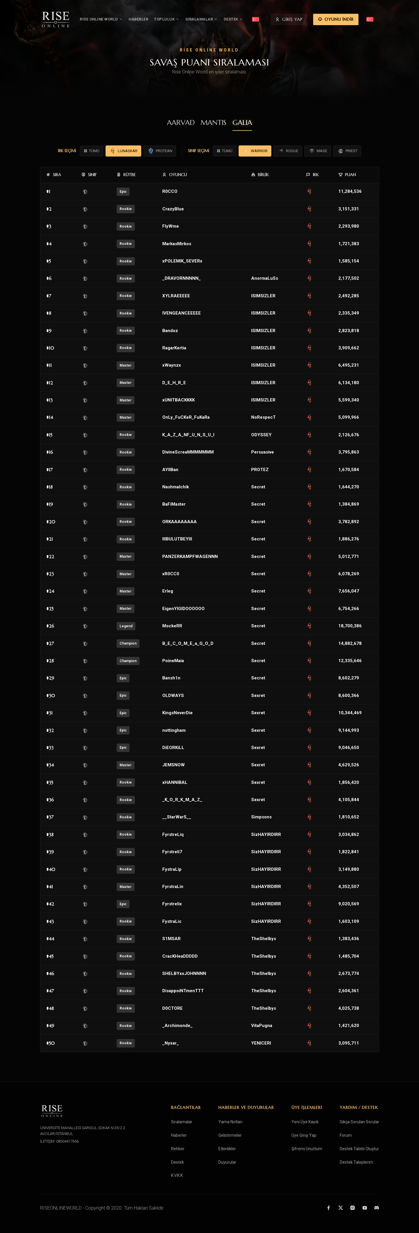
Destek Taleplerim (356, 1162)
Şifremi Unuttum (307, 1148)
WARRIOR (255, 150)
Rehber (178, 1148)
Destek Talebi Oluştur (359, 1148)
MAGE (317, 150)
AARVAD (181, 122)
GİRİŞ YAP (309, 19)
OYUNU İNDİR (357, 19)
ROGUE (287, 150)
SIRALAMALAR (212, 19)
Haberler (179, 1135)
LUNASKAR (123, 150)
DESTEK (244, 19)
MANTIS (214, 122)
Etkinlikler (227, 1148)
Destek (177, 1162)
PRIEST (347, 150)
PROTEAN (159, 150)
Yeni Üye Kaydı (305, 1121)
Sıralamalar (181, 1121)
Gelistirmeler (230, 1135)
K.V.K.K (177, 1175)
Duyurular (227, 1162)
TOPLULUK (178, 19)
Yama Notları (230, 1121)
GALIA (242, 122)
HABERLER (149, 19)
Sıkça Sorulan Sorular (359, 1121)
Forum (346, 1135)
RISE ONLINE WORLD (112, 19)
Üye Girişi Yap (304, 1135)
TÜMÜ (91, 151)
